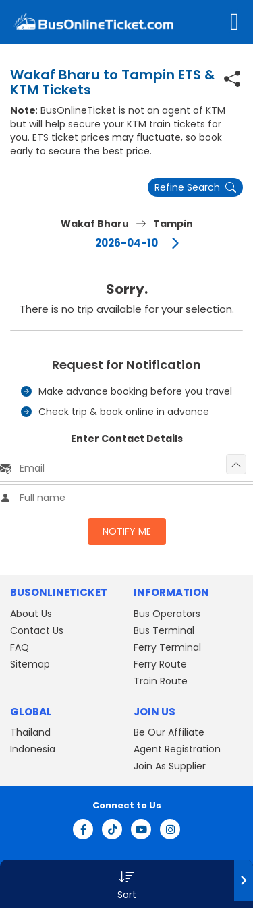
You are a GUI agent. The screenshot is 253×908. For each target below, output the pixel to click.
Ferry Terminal (167, 647)
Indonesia (32, 749)
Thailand (30, 732)
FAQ (19, 647)
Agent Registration (177, 749)
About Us (31, 613)
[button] (126, 884)
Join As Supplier (170, 766)
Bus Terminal (164, 630)
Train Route (161, 681)
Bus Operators (167, 613)
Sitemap (30, 664)
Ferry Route (160, 664)
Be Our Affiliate (169, 732)
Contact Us (36, 630)
